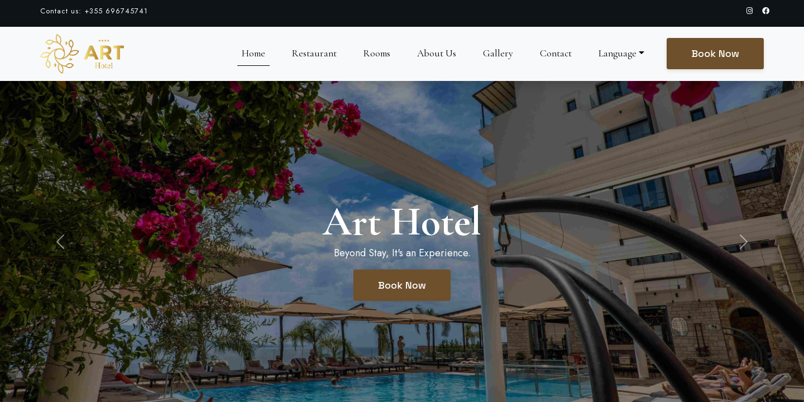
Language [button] (617, 53)
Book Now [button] (715, 53)
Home (253, 53)
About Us (436, 53)
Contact (556, 53)
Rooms (376, 53)
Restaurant (314, 53)
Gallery (498, 53)
